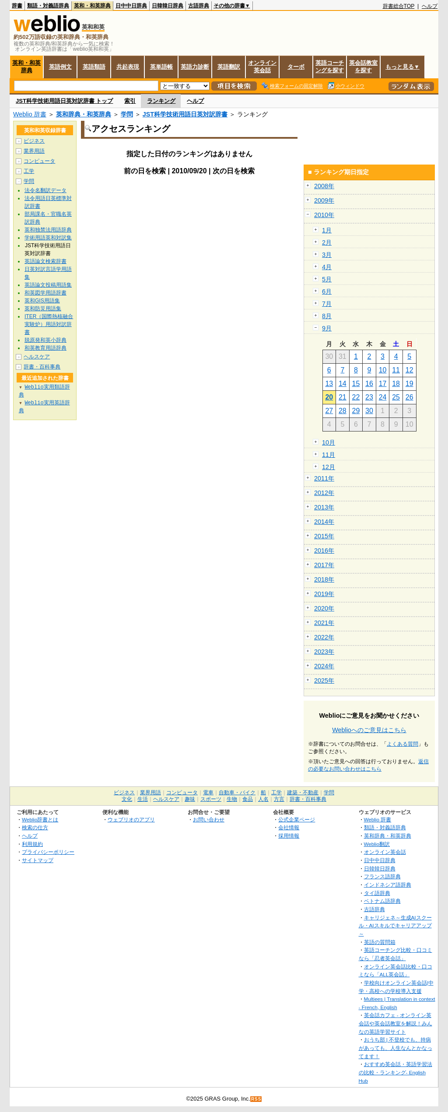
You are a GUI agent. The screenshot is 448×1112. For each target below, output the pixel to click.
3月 (327, 254)
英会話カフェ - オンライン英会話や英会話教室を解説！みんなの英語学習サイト (395, 1023)
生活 (142, 799)
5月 (327, 279)
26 (409, 397)
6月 (327, 291)
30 (369, 410)
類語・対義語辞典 (48, 5)
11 (396, 370)
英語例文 (60, 66)
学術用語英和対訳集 (48, 238)
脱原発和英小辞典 (45, 340)
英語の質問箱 (380, 942)
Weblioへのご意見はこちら (369, 729)
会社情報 (288, 827)
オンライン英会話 (262, 67)
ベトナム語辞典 (382, 901)
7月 (327, 303)
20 (329, 397)
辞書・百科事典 (42, 367)
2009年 (324, 200)
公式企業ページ (296, 819)
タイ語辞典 (377, 893)
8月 (327, 315)
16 (369, 383)
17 (383, 383)
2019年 (324, 593)
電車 (208, 792)
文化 (127, 799)
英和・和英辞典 (92, 5)
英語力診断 (195, 66)
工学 (29, 171)
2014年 (324, 521)
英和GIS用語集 (42, 301)
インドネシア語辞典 (387, 884)
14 (342, 383)
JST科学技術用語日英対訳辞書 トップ (64, 101)
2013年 (324, 507)
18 (396, 383)
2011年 (324, 478)
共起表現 (127, 66)
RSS (256, 1099)
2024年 (324, 666)
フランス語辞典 (382, 876)
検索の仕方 (35, 827)
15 (356, 383)
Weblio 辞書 (29, 114)
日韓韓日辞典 (167, 5)
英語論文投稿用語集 (48, 285)
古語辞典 (198, 5)
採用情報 (288, 835)
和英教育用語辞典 (45, 348)
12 (409, 370)
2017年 (324, 564)
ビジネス (34, 141)
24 (383, 397)
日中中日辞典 (131, 5)
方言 (279, 799)
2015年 (324, 536)
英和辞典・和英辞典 (83, 114)
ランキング (161, 101)
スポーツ (210, 799)
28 (342, 410)
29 (356, 410)
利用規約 (32, 844)
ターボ (295, 66)
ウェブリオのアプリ (131, 819)
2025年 (324, 680)
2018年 (324, 579)
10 (383, 370)
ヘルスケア (37, 357)
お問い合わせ (208, 819)
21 (342, 397)
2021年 (324, 622)
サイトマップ (37, 860)
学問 (127, 114)
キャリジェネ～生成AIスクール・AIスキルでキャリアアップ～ (395, 926)
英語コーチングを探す (329, 67)
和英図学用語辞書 (45, 293)
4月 (327, 266)
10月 (328, 442)
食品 (247, 799)
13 (329, 383)
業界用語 (34, 151)
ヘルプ (430, 6)
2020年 (324, 608)
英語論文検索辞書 (45, 261)
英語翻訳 (228, 66)
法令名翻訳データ (45, 190)
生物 (232, 799)
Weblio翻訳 (377, 844)
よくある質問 (402, 744)
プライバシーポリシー (48, 852)
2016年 (324, 550)
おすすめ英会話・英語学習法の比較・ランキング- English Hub (395, 1072)
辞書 (17, 5)
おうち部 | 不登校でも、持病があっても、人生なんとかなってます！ (395, 1048)
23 (369, 397)
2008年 (324, 185)
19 (409, 383)
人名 (263, 799)
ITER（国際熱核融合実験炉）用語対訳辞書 (48, 324)
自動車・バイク (237, 792)
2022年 (324, 637)
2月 (327, 242)
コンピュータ (39, 161)
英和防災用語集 (42, 308)
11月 (328, 454)
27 (329, 410)
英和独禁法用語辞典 (48, 230)
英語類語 (94, 66)
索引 (130, 101)
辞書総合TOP (399, 6)
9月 (327, 328)
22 (356, 397)
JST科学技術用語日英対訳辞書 (185, 114)
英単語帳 (161, 66)
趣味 (190, 799)
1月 (327, 230)
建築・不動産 (302, 792)
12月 (328, 466)
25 (396, 397)
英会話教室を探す (363, 67)
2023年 (324, 651)
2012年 (324, 492)
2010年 (324, 214)
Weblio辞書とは (40, 819)
